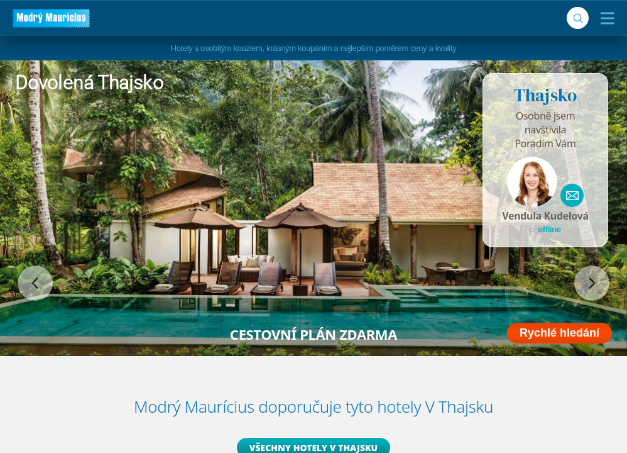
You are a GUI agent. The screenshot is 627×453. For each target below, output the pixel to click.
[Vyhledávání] (578, 18)
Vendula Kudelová (545, 216)
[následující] (591, 283)
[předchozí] (35, 283)
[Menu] (604, 18)
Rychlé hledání (559, 333)
